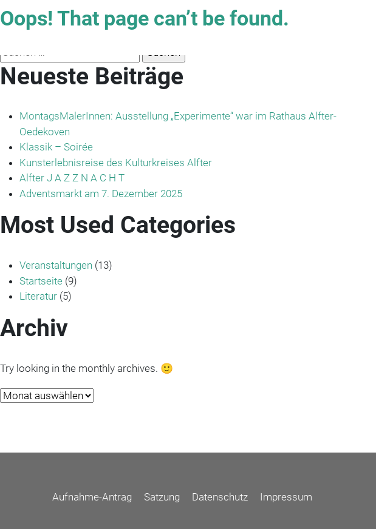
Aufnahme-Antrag (92, 497)
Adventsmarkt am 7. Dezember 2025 (100, 193)
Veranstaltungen (55, 265)
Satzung (162, 497)
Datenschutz (220, 497)
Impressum (286, 497)
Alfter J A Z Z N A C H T (72, 178)
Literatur (38, 296)
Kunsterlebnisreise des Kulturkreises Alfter (115, 163)
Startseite (41, 281)
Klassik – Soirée (56, 147)
